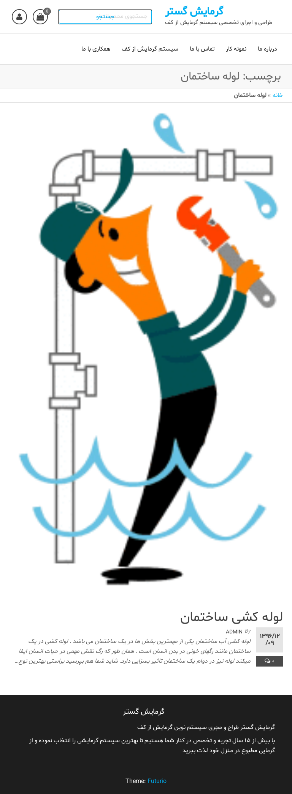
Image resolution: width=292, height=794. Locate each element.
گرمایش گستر (196, 12)
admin (234, 632)
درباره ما (267, 49)
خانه (278, 95)
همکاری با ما (95, 49)
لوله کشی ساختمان (231, 617)
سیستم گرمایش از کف (150, 49)
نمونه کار (236, 49)
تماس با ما (202, 49)
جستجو (108, 17)
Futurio (157, 781)
